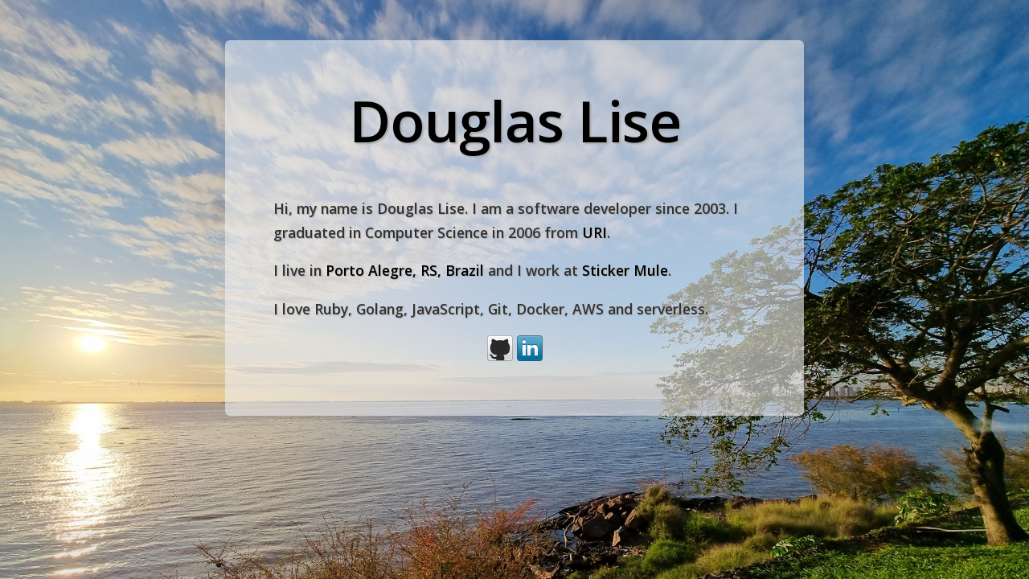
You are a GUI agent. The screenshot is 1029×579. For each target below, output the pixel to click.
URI (594, 232)
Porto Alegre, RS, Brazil (405, 270)
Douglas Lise (515, 120)
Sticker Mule (625, 270)
